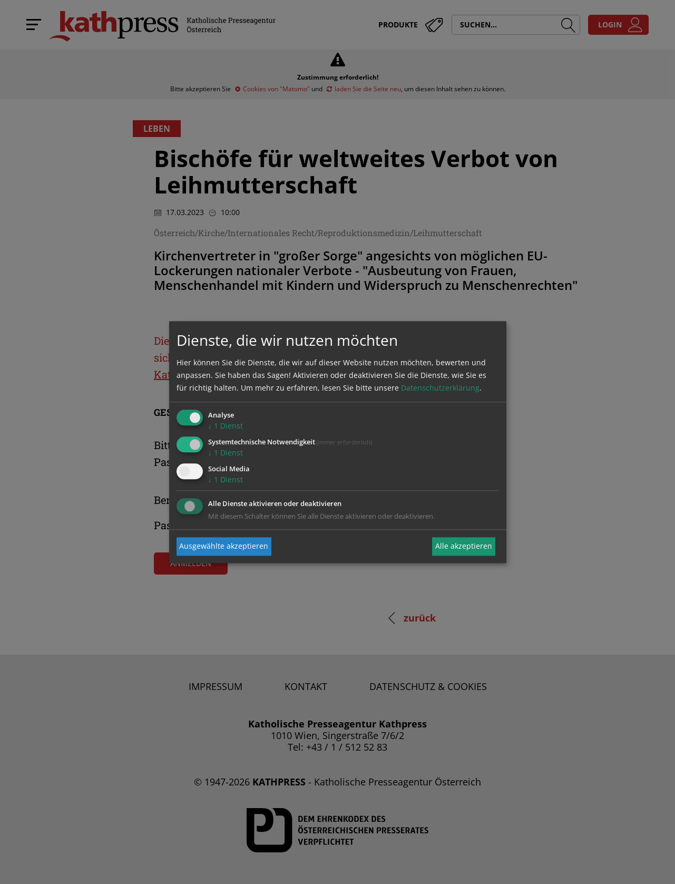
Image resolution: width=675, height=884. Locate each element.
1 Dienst (225, 426)
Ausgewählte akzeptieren (223, 546)
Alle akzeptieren (463, 546)
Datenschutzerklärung (440, 388)
